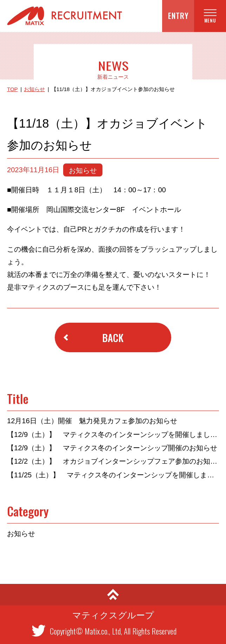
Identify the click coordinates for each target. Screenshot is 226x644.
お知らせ (34, 89)
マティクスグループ (113, 615)
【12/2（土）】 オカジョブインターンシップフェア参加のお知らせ (113, 461)
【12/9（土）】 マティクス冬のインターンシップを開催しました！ (113, 434)
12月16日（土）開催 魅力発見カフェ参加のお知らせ (92, 421)
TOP (12, 89)
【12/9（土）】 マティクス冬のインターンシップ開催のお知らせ (112, 448)
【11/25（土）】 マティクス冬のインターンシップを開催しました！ (113, 475)
